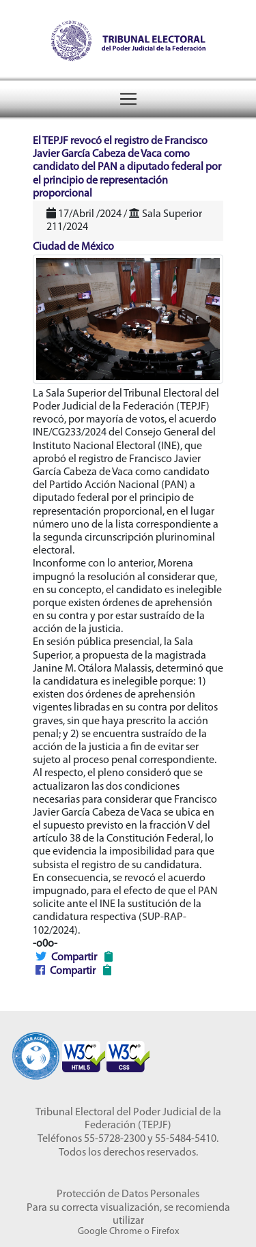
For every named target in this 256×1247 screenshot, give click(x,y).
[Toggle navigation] (128, 99)
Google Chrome (110, 1232)
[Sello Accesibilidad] (35, 1050)
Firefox (165, 1232)
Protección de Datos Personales (128, 1194)
